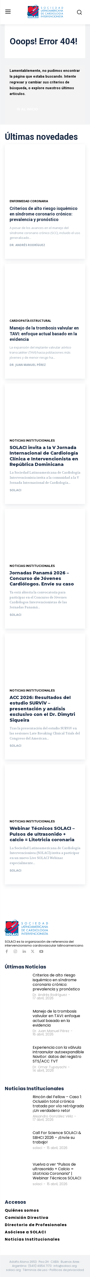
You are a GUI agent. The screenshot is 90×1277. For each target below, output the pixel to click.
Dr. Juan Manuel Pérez (28, 365)
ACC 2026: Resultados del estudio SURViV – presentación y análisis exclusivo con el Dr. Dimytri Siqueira (42, 709)
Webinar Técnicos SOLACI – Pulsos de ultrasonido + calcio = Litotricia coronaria (42, 834)
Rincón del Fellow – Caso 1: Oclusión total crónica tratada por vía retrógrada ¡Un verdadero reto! (58, 1104)
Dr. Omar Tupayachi (49, 1067)
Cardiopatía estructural (30, 320)
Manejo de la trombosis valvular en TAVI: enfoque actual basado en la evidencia (44, 333)
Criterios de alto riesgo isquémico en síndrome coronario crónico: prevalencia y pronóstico (44, 214)
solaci (15, 490)
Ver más (20, 254)
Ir (15, 499)
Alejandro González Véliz (53, 1116)
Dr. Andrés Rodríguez (27, 245)
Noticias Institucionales (32, 440)
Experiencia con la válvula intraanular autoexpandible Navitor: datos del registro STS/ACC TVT (58, 1054)
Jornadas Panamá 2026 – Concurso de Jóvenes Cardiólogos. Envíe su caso (42, 578)
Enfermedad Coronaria (29, 201)
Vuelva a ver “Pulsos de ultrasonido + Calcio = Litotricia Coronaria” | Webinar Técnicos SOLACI (57, 1171)
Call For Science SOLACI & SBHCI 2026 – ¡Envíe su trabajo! (57, 1137)
